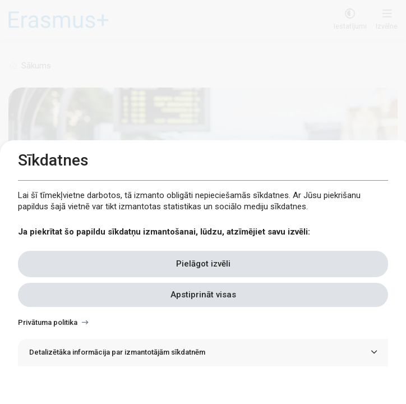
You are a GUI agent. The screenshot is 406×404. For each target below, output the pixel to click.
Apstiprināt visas (203, 295)
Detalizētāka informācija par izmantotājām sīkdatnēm (117, 352)
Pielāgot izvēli (203, 264)
